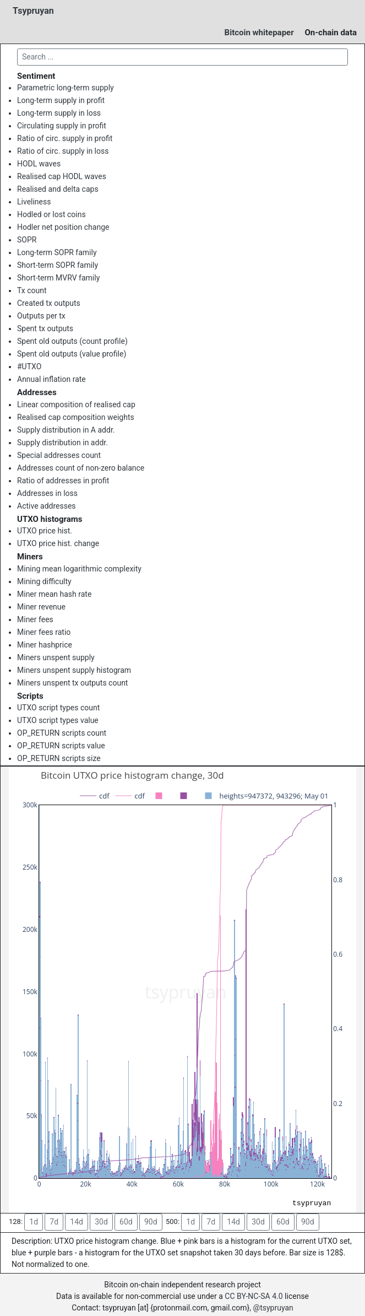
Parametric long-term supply (65, 87)
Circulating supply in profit (61, 125)
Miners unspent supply (56, 657)
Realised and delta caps (58, 189)
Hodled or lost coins (51, 214)
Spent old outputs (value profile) (71, 353)
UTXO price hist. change (58, 543)
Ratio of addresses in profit (63, 480)
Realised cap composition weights (75, 417)
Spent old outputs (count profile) (72, 341)
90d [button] (150, 1221)
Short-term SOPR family (57, 265)
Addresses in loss (47, 493)
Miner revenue (41, 606)
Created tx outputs (48, 303)
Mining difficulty (44, 581)
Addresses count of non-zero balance (80, 467)
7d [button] (54, 1221)
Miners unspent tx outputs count (72, 682)
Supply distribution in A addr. (66, 429)
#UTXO (29, 366)
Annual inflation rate (51, 379)
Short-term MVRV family (58, 277)
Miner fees (35, 619)
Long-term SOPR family (57, 252)
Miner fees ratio (43, 632)
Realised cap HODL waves (61, 176)
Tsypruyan (33, 11)
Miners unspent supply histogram (74, 670)
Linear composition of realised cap (76, 404)
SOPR (26, 239)
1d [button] (33, 1221)
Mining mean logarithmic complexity (79, 568)
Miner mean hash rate (54, 594)
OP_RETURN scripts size (59, 758)
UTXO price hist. (44, 530)
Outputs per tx (41, 315)
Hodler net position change (63, 227)
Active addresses (46, 505)
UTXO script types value (58, 720)
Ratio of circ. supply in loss (62, 151)
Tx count (32, 290)
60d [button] (126, 1221)
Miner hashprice (44, 644)
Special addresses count (59, 455)
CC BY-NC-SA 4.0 (253, 1296)
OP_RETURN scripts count (61, 733)
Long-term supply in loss (59, 113)
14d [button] (76, 1221)
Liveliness (34, 201)
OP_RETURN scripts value (61, 745)
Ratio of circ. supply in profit (64, 138)
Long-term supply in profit (61, 100)
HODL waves (39, 163)
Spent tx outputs (45, 328)
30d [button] (101, 1221)
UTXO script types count (58, 707)
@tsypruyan (273, 1307)
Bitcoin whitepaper (259, 32)
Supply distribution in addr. (62, 442)
